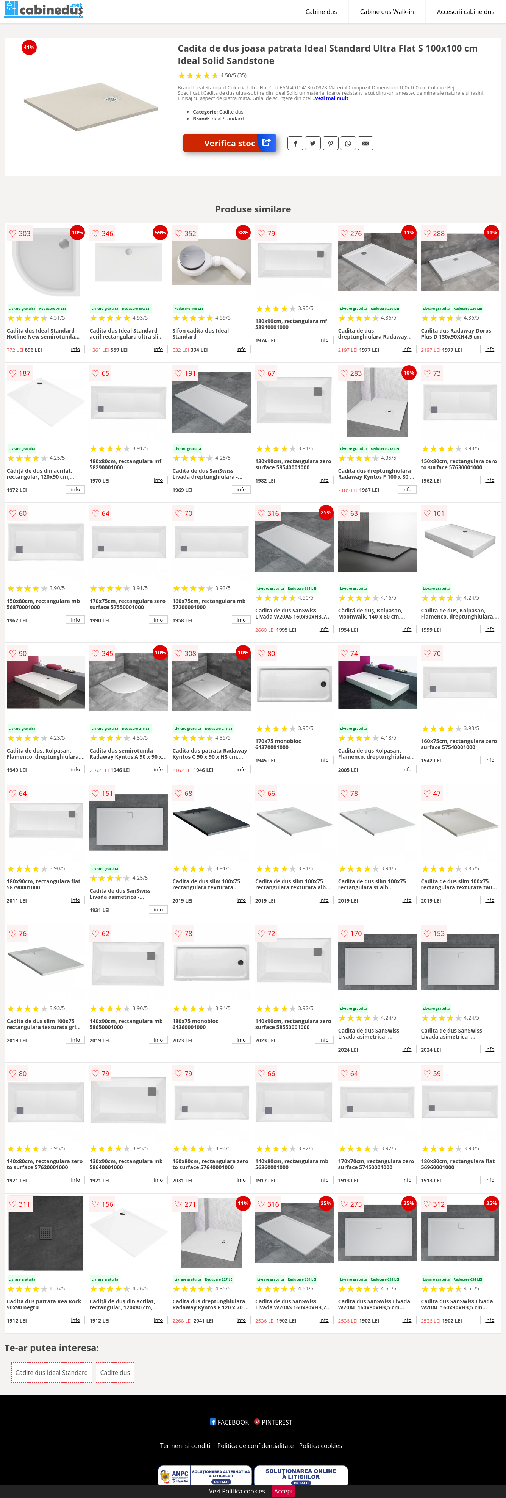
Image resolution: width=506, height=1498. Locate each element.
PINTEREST (273, 1422)
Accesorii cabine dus (465, 12)
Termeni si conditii (186, 1446)
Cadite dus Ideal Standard (52, 1372)
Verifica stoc (240, 143)
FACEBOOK (229, 1422)
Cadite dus (115, 1372)
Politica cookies (320, 1446)
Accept (283, 1491)
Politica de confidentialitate (255, 1446)
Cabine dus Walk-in (387, 12)
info (75, 349)
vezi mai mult (331, 98)
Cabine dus (321, 12)
